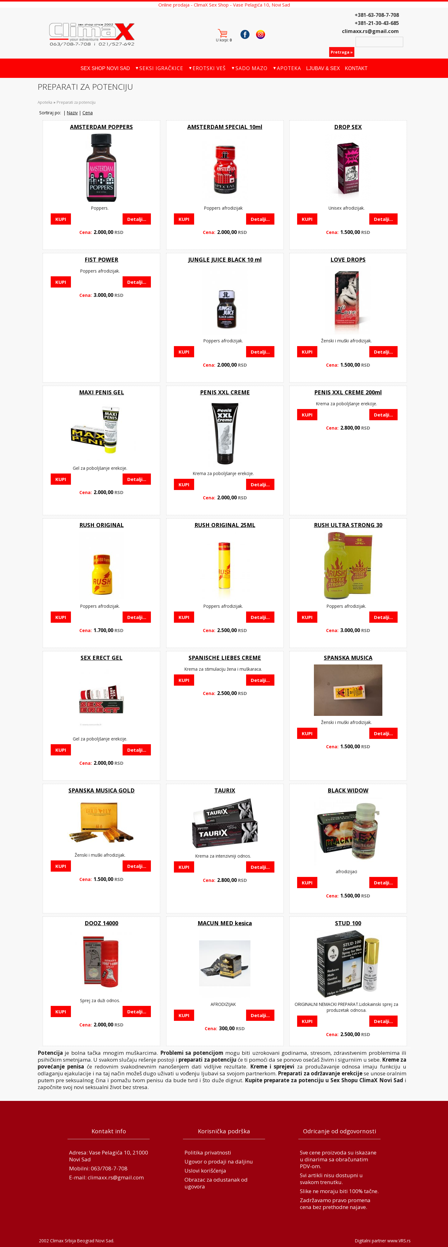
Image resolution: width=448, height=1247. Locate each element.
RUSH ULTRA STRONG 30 (348, 525)
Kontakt (356, 68)
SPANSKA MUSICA (348, 657)
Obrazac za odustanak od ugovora (216, 1183)
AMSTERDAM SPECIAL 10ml (224, 127)
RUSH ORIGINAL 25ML (224, 525)
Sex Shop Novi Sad (105, 68)
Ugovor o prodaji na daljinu (218, 1161)
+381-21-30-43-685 (377, 23)
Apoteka (45, 102)
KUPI (60, 219)
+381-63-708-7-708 (377, 15)
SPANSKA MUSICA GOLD (101, 790)
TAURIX (224, 790)
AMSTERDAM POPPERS (101, 127)
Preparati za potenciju (76, 102)
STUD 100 (348, 923)
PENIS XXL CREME (225, 392)
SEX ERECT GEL (102, 657)
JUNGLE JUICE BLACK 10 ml (225, 259)
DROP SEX (348, 127)
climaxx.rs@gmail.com (370, 31)
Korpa (225, 34)
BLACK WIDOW (348, 790)
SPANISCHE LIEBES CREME (225, 657)
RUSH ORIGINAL (101, 525)
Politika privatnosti (207, 1152)
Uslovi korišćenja (205, 1170)
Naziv (72, 113)
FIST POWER (101, 259)
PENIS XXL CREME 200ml (348, 392)
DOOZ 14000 (101, 923)
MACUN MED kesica (225, 923)
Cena (87, 113)
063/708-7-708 (109, 1168)
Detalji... (136, 219)
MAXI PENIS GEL (101, 392)
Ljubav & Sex (323, 68)
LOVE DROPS (348, 259)
